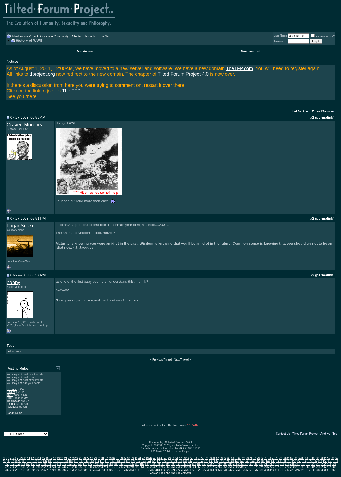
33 (110, 458)
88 (313, 458)
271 (245, 467)
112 (86, 461)
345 (297, 469)
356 (168, 472)
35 (117, 458)
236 (64, 467)
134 (200, 461)
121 (133, 461)
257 (173, 467)
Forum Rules (14, 412)
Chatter (77, 36)
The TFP (71, 91)
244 (105, 467)
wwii (18, 351)
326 (199, 469)
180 (105, 464)
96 (8, 461)
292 (23, 469)
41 (139, 458)
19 (58, 458)
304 (85, 469)
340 (271, 469)
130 (179, 461)
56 (195, 458)
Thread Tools (321, 111)
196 (188, 464)
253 (152, 467)
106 (55, 461)
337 (256, 469)
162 (12, 464)
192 (168, 464)
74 (262, 458)
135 (206, 461)
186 (137, 464)
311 (121, 469)
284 (313, 467)
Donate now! (85, 51)
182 (116, 464)
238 (74, 467)
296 (43, 469)
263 (204, 467)
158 (325, 461)
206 (240, 464)
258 (178, 467)
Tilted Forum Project (305, 433)
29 (95, 458)
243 (100, 467)
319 (162, 469)
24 (76, 458)
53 (184, 458)
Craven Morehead (26, 124)
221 (318, 464)
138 (221, 461)
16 (47, 458)
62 (217, 458)
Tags (10, 345)
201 (214, 464)
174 (74, 464)
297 (48, 469)
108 (65, 461)
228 (23, 467)
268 (230, 467)
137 (216, 461)
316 (147, 469)
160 (335, 461)
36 (121, 458)
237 (69, 467)
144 (252, 461)
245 (111, 467)
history (10, 351)
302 (74, 469)
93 (332, 458)
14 (39, 458)
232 (43, 467)
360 (188, 472)
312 (126, 469)
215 (287, 464)
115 (102, 461)
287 (328, 467)
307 (100, 469)
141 (237, 461)
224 (334, 464)
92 (328, 458)
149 (278, 461)
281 (297, 467)
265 (214, 467)
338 (261, 469)
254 (157, 467)
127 (164, 461)
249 (131, 467)
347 (308, 469)
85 (302, 458)
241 (90, 467)
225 (7, 467)
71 (250, 458)
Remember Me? (323, 36)
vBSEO (183, 448)
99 (19, 461)
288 (334, 467)
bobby (13, 282)
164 (23, 464)
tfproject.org (42, 74)
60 (210, 458)
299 (59, 469)
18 (54, 458)
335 (245, 469)
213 (277, 464)
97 (12, 461)
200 (209, 464)
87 (310, 458)
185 (131, 464)
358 (178, 472)
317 (152, 469)
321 (173, 469)
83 (295, 458)
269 (235, 467)
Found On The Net (97, 36)
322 (178, 469)
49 (169, 458)
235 (59, 467)
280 (292, 467)
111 (81, 461)
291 (17, 469)
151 (288, 461)
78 (276, 458)
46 (158, 458)
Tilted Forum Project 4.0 (183, 74)
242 (95, 467)
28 (91, 458)
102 (34, 461)
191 (162, 464)
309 (111, 469)
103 (40, 461)
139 (226, 461)
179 (100, 464)
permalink (324, 117)
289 (7, 469)
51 (176, 458)
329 (214, 469)
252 (147, 467)
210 (261, 464)
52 (180, 458)
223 (328, 464)
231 (38, 467)
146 (263, 461)
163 (17, 464)
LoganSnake (21, 225)
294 (33, 469)
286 (323, 467)
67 (236, 458)
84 (299, 458)
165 (28, 464)
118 (117, 461)
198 (199, 464)
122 (138, 461)
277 (277, 467)
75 (265, 458)
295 (38, 469)
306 (95, 469)
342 (282, 469)
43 (147, 458)
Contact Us (283, 433)
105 (50, 461)
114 (97, 461)
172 (64, 464)
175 (80, 464)
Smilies (11, 392)
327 (204, 469)
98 (16, 461)
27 (87, 458)
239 (80, 467)
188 (147, 464)
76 (269, 458)
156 (314, 461)
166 (33, 464)
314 (137, 469)
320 (168, 469)
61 (213, 458)
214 (282, 464)
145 (257, 461)
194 (178, 464)
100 (24, 461)
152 (294, 461)
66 (232, 458)
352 (334, 469)
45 (154, 458)
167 (38, 464)
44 (150, 458)
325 (194, 469)
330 (220, 469)
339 (266, 469)
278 (282, 467)
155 (309, 461)
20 (61, 458)
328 (209, 469)
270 (240, 467)
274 (261, 467)
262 (199, 467)
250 (137, 467)
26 (84, 458)
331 (225, 469)
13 (36, 458)
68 (239, 458)
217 (297, 464)
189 (152, 464)
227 (17, 467)
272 (251, 467)
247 (121, 467)
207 (245, 464)
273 (256, 467)
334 (240, 469)
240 (85, 467)
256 (168, 467)
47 (161, 458)
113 (91, 461)
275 (266, 467)
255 (162, 467)
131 (185, 461)
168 (43, 464)
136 (211, 461)
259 (183, 467)
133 (195, 461)
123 (143, 461)
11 (28, 458)
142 (242, 461)
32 (106, 458)
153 (299, 461)
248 (126, 467)
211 (266, 464)
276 (271, 467)
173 (69, 464)
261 (194, 467)
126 (159, 461)
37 (124, 458)
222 (323, 464)
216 (292, 464)
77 (273, 458)
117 (112, 461)
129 (174, 461)
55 (191, 458)
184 (126, 464)
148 (273, 461)
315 (142, 469)
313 (131, 469)
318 (157, 469)
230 (33, 467)
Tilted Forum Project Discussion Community (40, 36)
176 (85, 464)
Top (334, 433)
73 (258, 458)
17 (50, 458)
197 (194, 464)
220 (313, 464)
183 (121, 464)
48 (165, 458)
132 (190, 461)
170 (54, 464)
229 (28, 467)
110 (76, 461)
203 (225, 464)
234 (54, 467)
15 (43, 458)
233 (48, 467)
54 (187, 458)
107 (60, 461)
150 (283, 461)
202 (220, 464)
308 (105, 469)
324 (188, 469)
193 (173, 464)
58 (202, 458)
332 (230, 469)
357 (173, 472)
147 (268, 461)
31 (102, 458)
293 (28, 469)
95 (4, 461)
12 (32, 458)
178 (95, 464)
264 (209, 467)
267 (225, 467)
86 (306, 458)
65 (228, 458)
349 (318, 469)
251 (142, 467)
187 (142, 464)
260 (188, 467)
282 (303, 467)
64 (225, 458)
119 (122, 461)
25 (80, 458)
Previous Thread (162, 359)
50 (173, 458)
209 (256, 464)
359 (183, 472)
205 (235, 464)
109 (71, 461)
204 (230, 464)
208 (251, 464)
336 (251, 469)
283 (308, 467)
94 (336, 458)
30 (99, 458)
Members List (250, 51)
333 (235, 469)
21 (65, 458)
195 (183, 464)
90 (321, 458)
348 (313, 469)
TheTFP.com (239, 68)
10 (24, 458)
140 (231, 461)
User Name (280, 35)
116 (107, 461)
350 (323, 469)
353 (152, 472)
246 (116, 467)
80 (284, 458)
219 (308, 464)
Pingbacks (13, 403)
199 (204, 464)
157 (320, 461)
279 (287, 467)
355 (162, 472)
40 (136, 458)
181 (111, 464)
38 (128, 458)
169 (48, 464)
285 (318, 467)
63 (221, 458)
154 (304, 461)
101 (29, 461)
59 (206, 458)
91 (324, 458)
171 (59, 464)
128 (169, 461)
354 (157, 472)
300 (64, 469)
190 (157, 464)
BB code (12, 389)
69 (243, 458)
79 (280, 458)
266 (220, 467)
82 (291, 458)
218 (303, 464)
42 (143, 458)
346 (303, 469)
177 (90, 464)
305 (90, 469)
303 (80, 469)
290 (12, 469)
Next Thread (181, 359)
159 (330, 461)
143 (247, 461)
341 (277, 469)
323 (183, 469)
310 (116, 469)
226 (12, 467)
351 (328, 469)
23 (73, 458)
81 (287, 458)
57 (199, 458)
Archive (325, 433)
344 (292, 469)
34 (113, 458)
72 (254, 458)
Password (279, 41)
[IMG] (10, 395)
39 (132, 458)
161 (7, 464)
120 (128, 461)
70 (247, 458)
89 (317, 458)
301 (69, 469)
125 (154, 461)
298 (54, 469)
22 (69, 458)
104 (45, 461)
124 (149, 461)
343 (287, 469)
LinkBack (298, 111)
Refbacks (12, 406)
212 (271, 464)
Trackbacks (13, 400)
